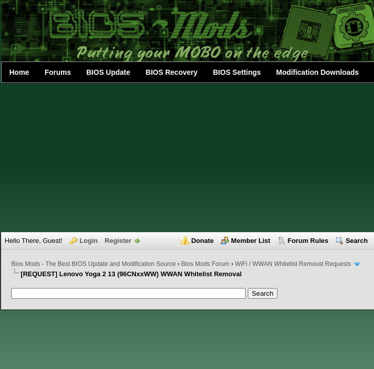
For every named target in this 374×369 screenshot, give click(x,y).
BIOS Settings (237, 72)
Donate (202, 240)
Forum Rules (308, 240)
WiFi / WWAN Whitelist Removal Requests (293, 264)
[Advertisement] (187, 158)
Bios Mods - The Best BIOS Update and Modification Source (93, 264)
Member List (250, 240)
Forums (58, 72)
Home (19, 72)
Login (88, 240)
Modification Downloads (317, 72)
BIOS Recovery (172, 72)
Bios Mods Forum (205, 264)
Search (357, 240)
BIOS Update (108, 72)
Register (118, 240)
